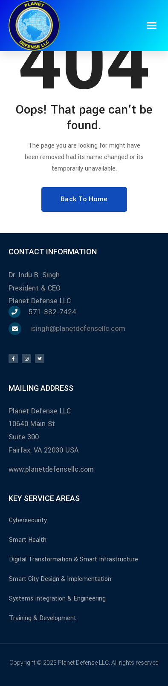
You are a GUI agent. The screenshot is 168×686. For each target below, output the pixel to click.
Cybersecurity (28, 520)
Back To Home (84, 199)
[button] (152, 25)
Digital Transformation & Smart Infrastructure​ (73, 559)
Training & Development (42, 618)
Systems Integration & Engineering (57, 598)
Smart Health (27, 539)
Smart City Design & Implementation (60, 579)
